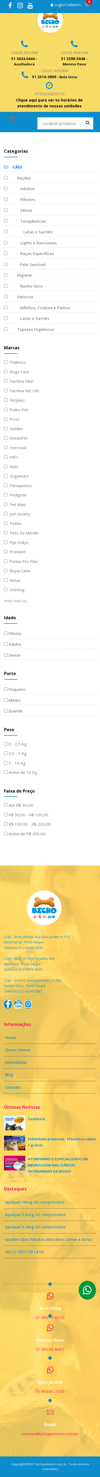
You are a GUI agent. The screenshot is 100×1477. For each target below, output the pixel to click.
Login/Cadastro (66, 4)
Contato (12, 1087)
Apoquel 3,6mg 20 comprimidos (35, 1214)
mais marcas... (16, 600)
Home (11, 1037)
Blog (9, 1074)
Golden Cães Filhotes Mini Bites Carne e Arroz (48, 1239)
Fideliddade (16, 1062)
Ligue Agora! (24, 52)
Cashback (36, 1118)
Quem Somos (18, 1049)
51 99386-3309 (50, 1391)
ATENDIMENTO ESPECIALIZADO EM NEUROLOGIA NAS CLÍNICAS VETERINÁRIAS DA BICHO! (58, 1165)
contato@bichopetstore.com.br (50, 1433)
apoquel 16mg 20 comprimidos (35, 1202)
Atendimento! (49, 93)
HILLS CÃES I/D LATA (24, 1251)
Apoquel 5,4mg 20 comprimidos (35, 1226)
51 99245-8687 (50, 1349)
